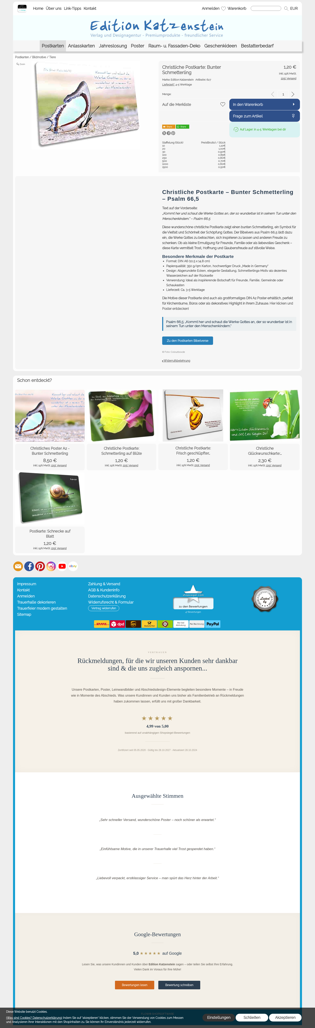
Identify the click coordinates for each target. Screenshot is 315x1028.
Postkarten (22, 57)
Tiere (52, 57)
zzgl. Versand (59, 465)
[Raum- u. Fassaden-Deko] (174, 46)
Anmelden (210, 8)
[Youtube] (62, 566)
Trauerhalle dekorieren (36, 602)
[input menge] (283, 94)
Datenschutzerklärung (107, 596)
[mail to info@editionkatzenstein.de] (18, 566)
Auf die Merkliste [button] (176, 104)
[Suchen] (266, 8)
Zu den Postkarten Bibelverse (187, 341)
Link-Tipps (72, 8)
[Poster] (137, 46)
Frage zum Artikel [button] (248, 116)
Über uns (53, 8)
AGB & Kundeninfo (103, 590)
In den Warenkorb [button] (248, 104)
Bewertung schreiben (179, 985)
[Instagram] (51, 566)
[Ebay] (73, 566)
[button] (286, 8)
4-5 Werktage (177, 84)
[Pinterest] (40, 566)
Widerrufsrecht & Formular (110, 602)
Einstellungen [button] (218, 1017)
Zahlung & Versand (104, 584)
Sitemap (24, 614)
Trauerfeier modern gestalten (42, 608)
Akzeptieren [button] (285, 1017)
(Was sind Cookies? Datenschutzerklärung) (34, 1017)
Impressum (26, 584)
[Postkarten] (53, 46)
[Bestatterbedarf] (257, 46)
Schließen (252, 1017)
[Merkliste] (223, 8)
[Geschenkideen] (220, 46)
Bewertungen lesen (134, 985)
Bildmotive (39, 57)
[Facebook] (29, 566)
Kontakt (90, 8)
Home (38, 8)
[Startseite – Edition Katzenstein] (22, 6)
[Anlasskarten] (81, 46)
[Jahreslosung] (113, 46)
